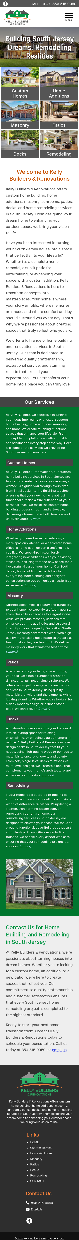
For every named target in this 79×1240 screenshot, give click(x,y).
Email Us (36, 1209)
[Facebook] (5, 4)
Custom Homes (41, 1147)
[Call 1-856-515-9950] (42, 1203)
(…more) (35, 518)
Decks (34, 1170)
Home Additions (41, 1153)
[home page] (17, 17)
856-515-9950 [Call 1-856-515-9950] (64, 3)
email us (59, 1049)
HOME (34, 1142)
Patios (34, 1164)
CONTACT (37, 1181)
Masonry (36, 1158)
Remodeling (38, 1175)
